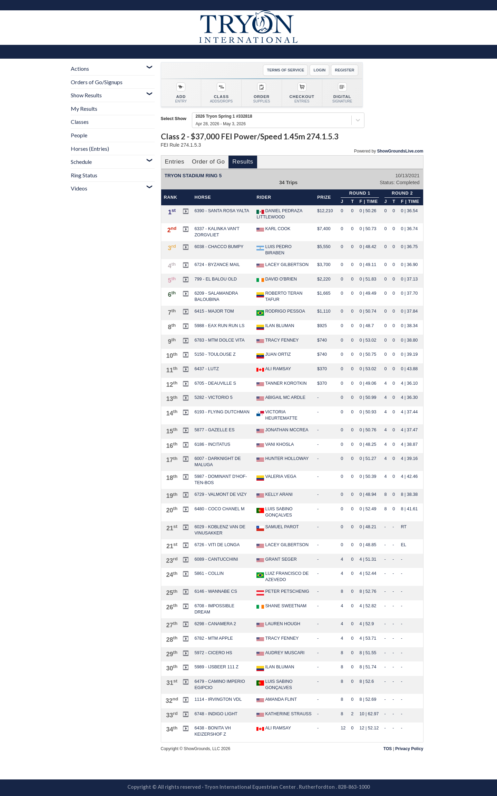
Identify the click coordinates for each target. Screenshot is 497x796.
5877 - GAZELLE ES (214, 430)
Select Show (173, 118)
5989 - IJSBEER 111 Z (216, 667)
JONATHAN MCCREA (282, 430)
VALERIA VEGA (276, 477)
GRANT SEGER (276, 559)
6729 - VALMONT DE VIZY (220, 494)
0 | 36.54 (409, 210)
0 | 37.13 (409, 279)
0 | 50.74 (368, 311)
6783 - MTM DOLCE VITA (219, 340)
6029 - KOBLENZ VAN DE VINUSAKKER (219, 529)
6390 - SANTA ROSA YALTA (221, 210)
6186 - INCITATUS (212, 444)
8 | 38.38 (409, 494)
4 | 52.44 (368, 573)
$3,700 (324, 264)
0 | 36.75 (409, 246)
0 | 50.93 (368, 412)
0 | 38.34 (409, 325)
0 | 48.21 (368, 526)
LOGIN (319, 70)
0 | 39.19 (409, 354)
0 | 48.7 (367, 325)
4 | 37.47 (409, 430)
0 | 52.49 (368, 509)
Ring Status (84, 175)
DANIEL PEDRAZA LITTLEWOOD (279, 213)
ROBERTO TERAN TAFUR (279, 296)
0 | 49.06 (368, 383)
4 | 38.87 (409, 444)
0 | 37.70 (409, 293)
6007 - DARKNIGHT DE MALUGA (217, 461)
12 (343, 728)
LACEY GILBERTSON (282, 265)
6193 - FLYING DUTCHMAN (221, 412)
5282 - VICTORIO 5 (213, 397)
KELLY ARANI (274, 495)
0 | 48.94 (368, 494)
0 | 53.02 (368, 340)
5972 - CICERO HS (213, 652)
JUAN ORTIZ (273, 355)
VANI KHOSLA (275, 445)
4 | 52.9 (367, 623)
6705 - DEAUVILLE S (215, 383)
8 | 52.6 (367, 681)
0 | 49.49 (368, 293)
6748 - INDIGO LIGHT (215, 713)
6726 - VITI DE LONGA (217, 544)
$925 (322, 325)
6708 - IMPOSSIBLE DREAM (214, 609)
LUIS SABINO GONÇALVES (274, 512)
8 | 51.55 (368, 652)
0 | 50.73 (368, 228)
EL (403, 544)
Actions (80, 68)
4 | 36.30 (409, 397)
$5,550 (324, 246)
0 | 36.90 (409, 264)
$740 (322, 340)
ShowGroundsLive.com (400, 151)
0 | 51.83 (368, 279)
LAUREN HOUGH (278, 624)
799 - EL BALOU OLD (215, 279)
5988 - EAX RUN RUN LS (219, 325)
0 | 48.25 (368, 444)
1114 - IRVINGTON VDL (218, 699)
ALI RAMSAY (273, 369)
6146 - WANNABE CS (215, 591)
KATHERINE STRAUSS (283, 714)
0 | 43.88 (409, 368)
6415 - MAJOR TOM (214, 311)
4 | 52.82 (368, 605)
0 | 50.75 (368, 354)
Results (242, 161)
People (79, 135)
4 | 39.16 (409, 458)
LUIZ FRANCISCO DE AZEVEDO (282, 576)
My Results (84, 108)
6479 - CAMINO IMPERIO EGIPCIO (219, 684)
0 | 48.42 (368, 246)
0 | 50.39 (368, 476)
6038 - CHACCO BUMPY (218, 246)
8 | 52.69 (368, 699)
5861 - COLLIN (209, 573)
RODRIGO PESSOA (280, 312)
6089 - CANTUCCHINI (216, 559)
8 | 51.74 (368, 667)
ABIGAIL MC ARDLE (280, 398)
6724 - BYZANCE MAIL (217, 264)
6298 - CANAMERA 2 (215, 623)
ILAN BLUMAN (275, 326)
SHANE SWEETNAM (281, 606)
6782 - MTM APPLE (213, 638)
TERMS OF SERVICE (285, 70)
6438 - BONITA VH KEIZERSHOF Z (212, 731)
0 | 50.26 (368, 210)
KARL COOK (273, 229)
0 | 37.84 (409, 311)
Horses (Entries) (90, 148)
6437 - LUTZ (206, 368)
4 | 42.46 (409, 476)
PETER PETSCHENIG (282, 592)
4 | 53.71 (368, 638)
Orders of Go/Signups (97, 82)
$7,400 (324, 228)
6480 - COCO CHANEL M (219, 509)
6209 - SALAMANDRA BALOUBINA (215, 296)
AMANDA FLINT (276, 699)
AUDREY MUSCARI (280, 653)
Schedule (81, 161)
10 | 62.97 (369, 713)
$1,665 (324, 293)
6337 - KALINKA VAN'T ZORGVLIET (216, 231)
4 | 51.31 (368, 559)
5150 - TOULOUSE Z (214, 354)
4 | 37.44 (409, 412)
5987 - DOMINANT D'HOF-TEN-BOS (220, 479)
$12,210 (325, 210)
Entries (174, 161)
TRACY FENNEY (277, 340)
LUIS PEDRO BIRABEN (273, 249)
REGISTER (344, 70)
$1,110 (324, 311)
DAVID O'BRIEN (276, 279)
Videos (79, 188)
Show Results (86, 95)
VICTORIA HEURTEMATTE (276, 415)
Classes (80, 121)
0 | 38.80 (409, 340)
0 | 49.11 (368, 264)
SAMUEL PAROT (277, 527)
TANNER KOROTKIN (281, 383)
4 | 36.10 (409, 383)
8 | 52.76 (368, 591)
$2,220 (324, 279)
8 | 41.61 (409, 509)
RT (404, 526)
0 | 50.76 (368, 430)
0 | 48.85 (368, 544)
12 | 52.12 (369, 728)
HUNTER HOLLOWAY (282, 459)
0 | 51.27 (368, 458)
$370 (322, 368)
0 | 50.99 (368, 397)
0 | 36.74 (409, 228)
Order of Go (208, 161)
